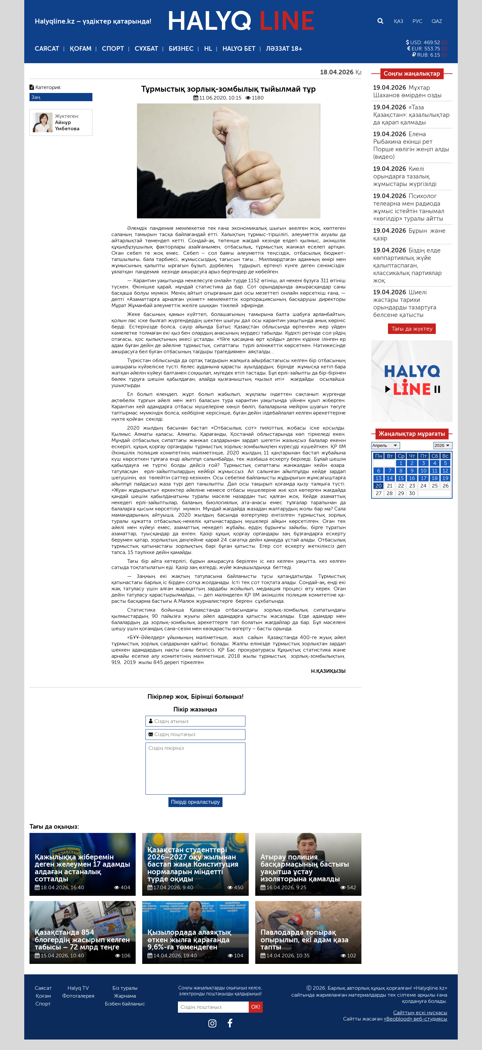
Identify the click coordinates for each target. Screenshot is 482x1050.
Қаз (398, 21)
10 (424, 471)
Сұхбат (146, 48)
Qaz (437, 21)
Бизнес (181, 48)
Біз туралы (125, 998)
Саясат (47, 48)
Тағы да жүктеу (412, 328)
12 (445, 471)
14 (390, 478)
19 (445, 478)
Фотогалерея (78, 1006)
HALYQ (241, 21)
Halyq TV (78, 998)
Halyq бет (239, 48)
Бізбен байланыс (125, 1014)
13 (378, 478)
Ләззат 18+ (284, 48)
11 (434, 471)
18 (435, 478)
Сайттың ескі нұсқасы (420, 1023)
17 (423, 478)
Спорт (113, 48)
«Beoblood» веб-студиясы (415, 1029)
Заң (35, 97)
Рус (417, 21)
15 (401, 478)
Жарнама (125, 1006)
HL (208, 48)
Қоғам (80, 48)
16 (412, 478)
